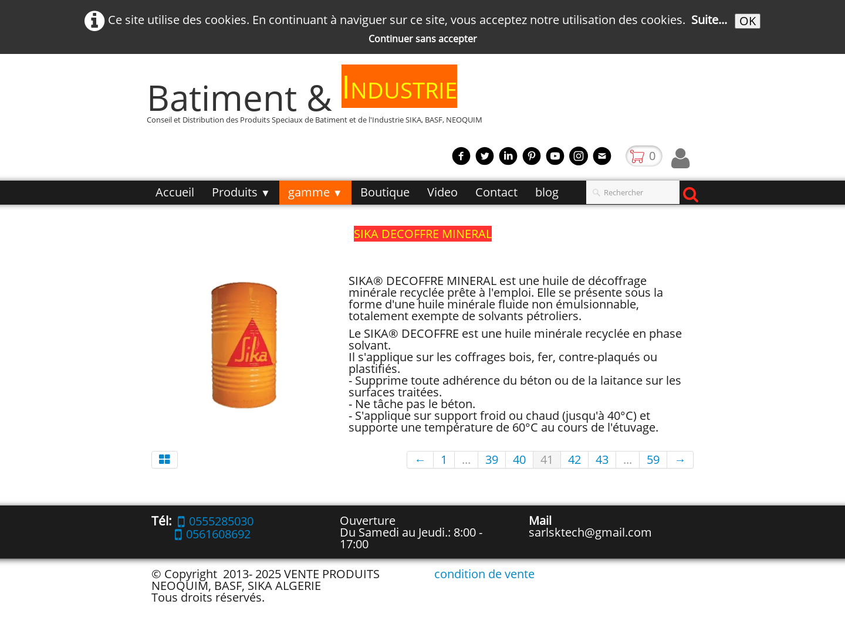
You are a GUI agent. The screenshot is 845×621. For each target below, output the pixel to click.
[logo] (319, 102)
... (466, 459)
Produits (241, 192)
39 (491, 459)
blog (547, 192)
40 (519, 459)
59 (653, 459)
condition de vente (484, 574)
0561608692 (213, 534)
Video (442, 192)
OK (747, 21)
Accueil (175, 192)
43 (602, 459)
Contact (496, 192)
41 (546, 459)
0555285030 (216, 521)
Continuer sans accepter (423, 38)
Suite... (709, 20)
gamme (315, 192)
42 (574, 459)
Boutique (385, 192)
